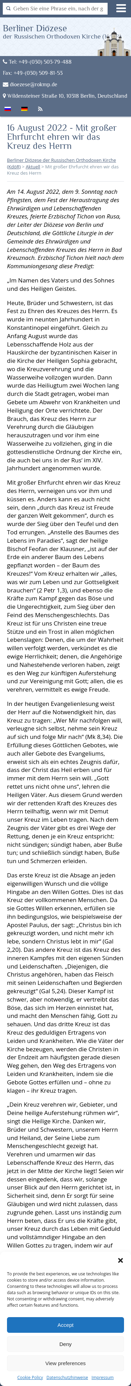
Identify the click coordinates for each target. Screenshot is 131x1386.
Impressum (103, 1377)
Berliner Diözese (62, 31)
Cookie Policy (30, 1377)
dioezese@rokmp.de (30, 84)
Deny (65, 1344)
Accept (66, 1325)
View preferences (65, 1363)
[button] (120, 1260)
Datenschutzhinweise (67, 1377)
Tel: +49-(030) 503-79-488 (37, 62)
